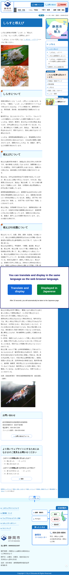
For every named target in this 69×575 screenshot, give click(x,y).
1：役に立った (9, 461)
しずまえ (52, 44)
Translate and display (20, 289)
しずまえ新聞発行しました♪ (57, 56)
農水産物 (51, 84)
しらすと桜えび (53, 49)
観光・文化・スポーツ (55, 90)
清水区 (56, 525)
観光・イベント (31, 489)
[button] (37, 5)
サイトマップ (6, 528)
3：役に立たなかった (11, 464)
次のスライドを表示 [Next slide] (66, 10)
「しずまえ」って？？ (30, 39)
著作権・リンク (7, 513)
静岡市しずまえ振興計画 (56, 67)
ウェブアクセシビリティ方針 (11, 518)
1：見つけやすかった (11, 471)
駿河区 (56, 519)
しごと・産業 (52, 94)
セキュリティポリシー (9, 523)
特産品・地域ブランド (55, 81)
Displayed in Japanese (49, 289)
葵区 (55, 514)
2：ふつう (22, 461)
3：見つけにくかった (11, 474)
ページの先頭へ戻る (34, 498)
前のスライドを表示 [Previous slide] (15, 10)
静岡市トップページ (6, 489)
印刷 (42, 15)
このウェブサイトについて (10, 508)
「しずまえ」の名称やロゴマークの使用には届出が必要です (57, 61)
